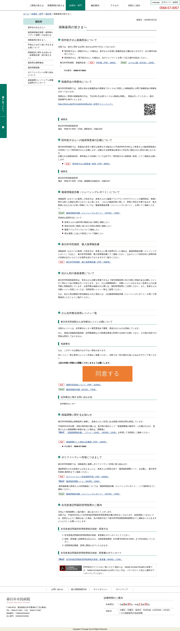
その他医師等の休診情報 (132, 613)
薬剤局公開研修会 (36, 62)
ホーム (26, 14)
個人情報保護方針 (79, 589)
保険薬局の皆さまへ (37, 40)
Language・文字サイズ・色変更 (165, 2)
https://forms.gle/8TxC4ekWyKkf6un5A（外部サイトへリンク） (85, 104)
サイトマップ (122, 589)
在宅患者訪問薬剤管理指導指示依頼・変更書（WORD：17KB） (94, 559)
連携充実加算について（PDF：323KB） (84, 385)
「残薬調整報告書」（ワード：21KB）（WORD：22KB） (91, 432)
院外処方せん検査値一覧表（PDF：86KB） (91, 164)
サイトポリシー (100, 589)
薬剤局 (48, 14)
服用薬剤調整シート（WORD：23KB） (83, 481)
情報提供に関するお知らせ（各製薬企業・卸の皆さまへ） (39, 55)
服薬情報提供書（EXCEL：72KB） (81, 389)
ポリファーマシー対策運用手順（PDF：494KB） (87, 477)
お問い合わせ (57, 589)
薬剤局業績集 (34, 67)
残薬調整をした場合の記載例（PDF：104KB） (86, 442)
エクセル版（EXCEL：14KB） (141, 62)
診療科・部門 (37, 14)
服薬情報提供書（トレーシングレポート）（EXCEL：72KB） (93, 213)
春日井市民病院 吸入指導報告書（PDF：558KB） (88, 262)
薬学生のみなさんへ (37, 27)
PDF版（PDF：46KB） (106, 62)
